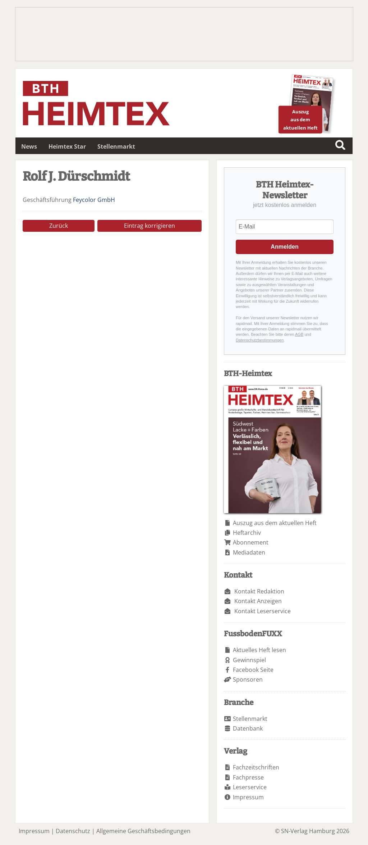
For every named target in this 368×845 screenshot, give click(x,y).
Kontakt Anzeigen (258, 601)
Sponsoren (248, 679)
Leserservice (250, 787)
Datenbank (248, 728)
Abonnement (250, 542)
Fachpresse (248, 777)
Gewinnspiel (249, 660)
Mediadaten (249, 552)
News (29, 146)
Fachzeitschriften (256, 767)
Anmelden (284, 247)
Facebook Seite (253, 670)
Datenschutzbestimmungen (260, 340)
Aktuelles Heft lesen (259, 650)
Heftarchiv (247, 533)
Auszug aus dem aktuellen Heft (275, 523)
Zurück (58, 226)
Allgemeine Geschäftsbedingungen (143, 831)
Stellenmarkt (116, 146)
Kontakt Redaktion (259, 591)
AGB (299, 334)
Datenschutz (73, 831)
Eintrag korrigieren (149, 226)
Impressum (248, 797)
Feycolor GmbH (94, 200)
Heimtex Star (67, 146)
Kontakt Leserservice (262, 611)
